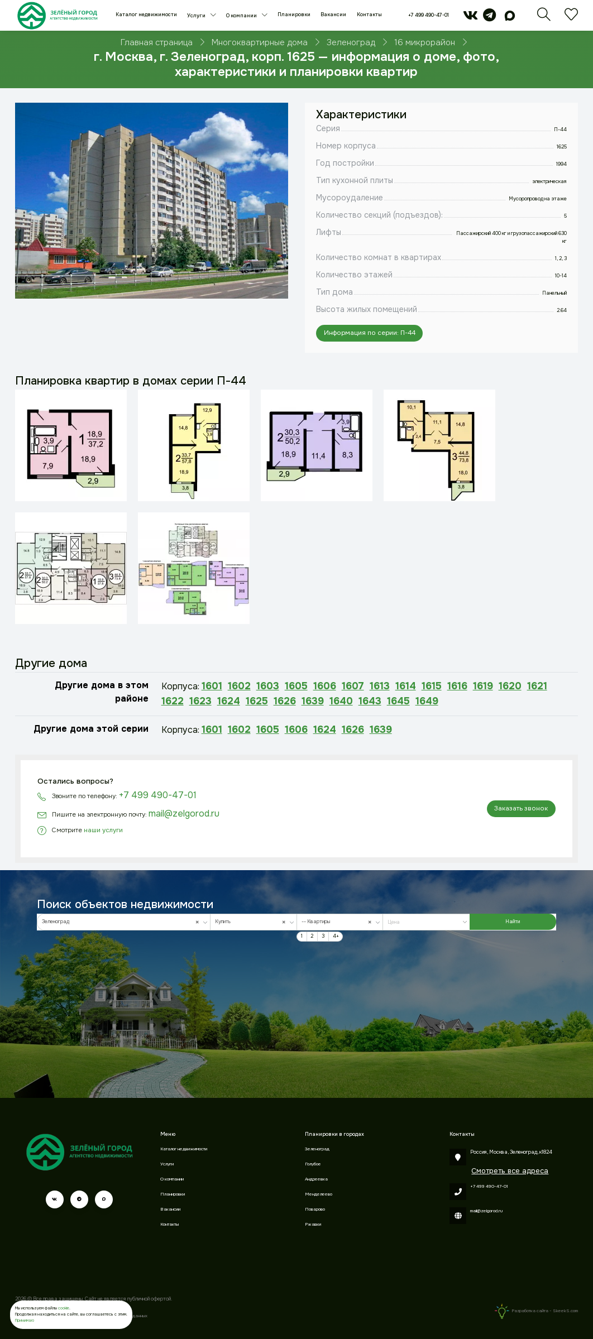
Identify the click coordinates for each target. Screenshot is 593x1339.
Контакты (369, 14)
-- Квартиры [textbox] (338, 922)
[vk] (470, 18)
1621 (537, 686)
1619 (483, 686)
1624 (228, 701)
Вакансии (333, 14)
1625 (257, 701)
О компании (242, 15)
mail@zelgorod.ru (184, 813)
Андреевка (316, 1179)
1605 (296, 686)
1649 (426, 701)
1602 (239, 686)
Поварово (315, 1209)
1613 (380, 686)
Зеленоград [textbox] (122, 922)
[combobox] (123, 921)
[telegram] (489, 18)
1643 (369, 701)
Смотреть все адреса (509, 1170)
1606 (324, 686)
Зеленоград (317, 1148)
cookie (63, 1308)
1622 (172, 701)
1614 (405, 686)
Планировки (294, 14)
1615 (432, 686)
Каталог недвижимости (146, 14)
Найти (512, 921)
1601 (212, 686)
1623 (200, 701)
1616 (457, 686)
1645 (398, 701)
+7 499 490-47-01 (428, 15)
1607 (353, 686)
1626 (285, 701)
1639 (313, 701)
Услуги (197, 15)
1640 (341, 701)
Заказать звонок (521, 808)
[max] (509, 18)
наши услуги (103, 830)
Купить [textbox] (252, 922)
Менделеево (318, 1194)
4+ (336, 936)
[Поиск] (544, 18)
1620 (510, 686)
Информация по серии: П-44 (369, 333)
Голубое (313, 1164)
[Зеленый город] (57, 15)
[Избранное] (571, 18)
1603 (267, 686)
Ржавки (313, 1224)
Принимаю (24, 1320)
